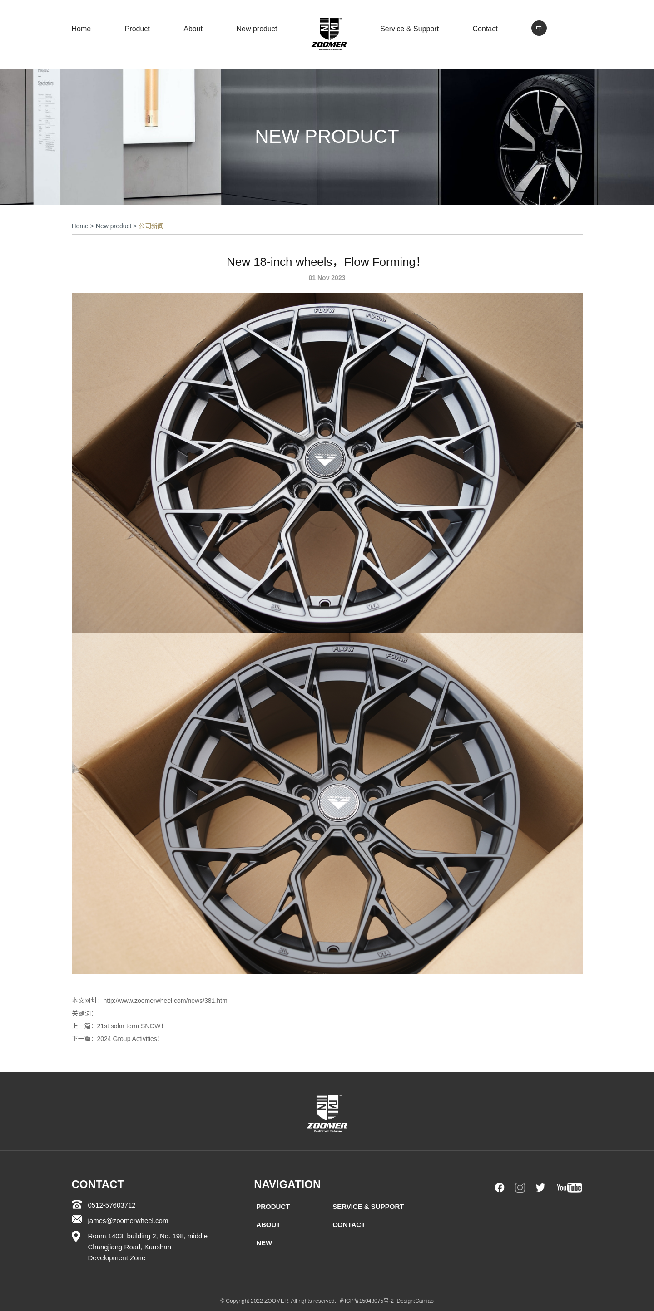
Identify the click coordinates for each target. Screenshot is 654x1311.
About (193, 29)
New (264, 1243)
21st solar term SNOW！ (132, 1026)
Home (81, 29)
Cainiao (424, 1301)
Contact (485, 29)
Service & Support (409, 29)
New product (256, 29)
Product (137, 29)
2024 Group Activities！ (130, 1038)
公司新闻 (151, 226)
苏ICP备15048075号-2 (366, 1301)
